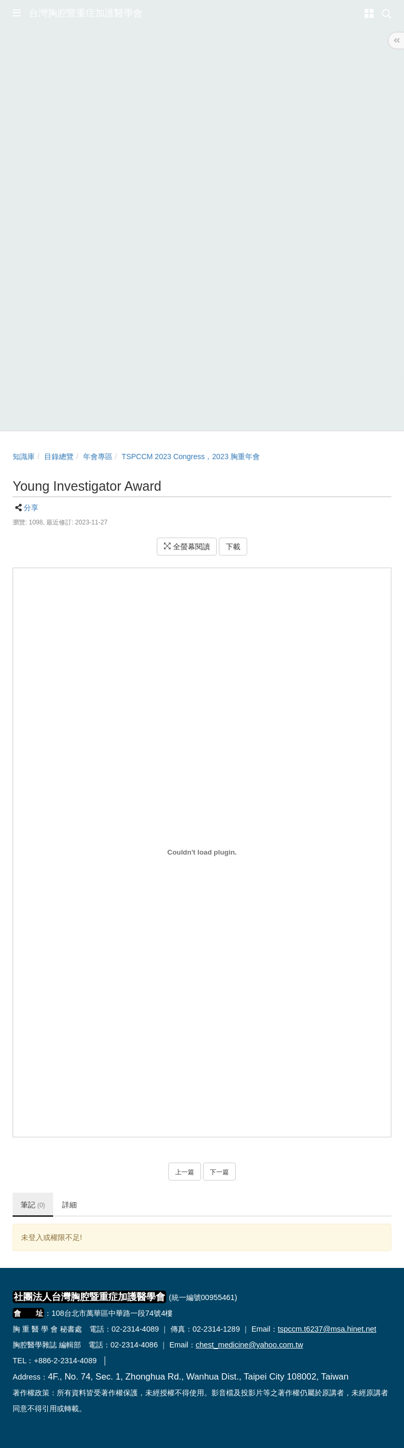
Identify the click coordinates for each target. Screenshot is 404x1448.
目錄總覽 (59, 456)
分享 (31, 507)
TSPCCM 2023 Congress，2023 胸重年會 (191, 456)
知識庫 (24, 456)
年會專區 (98, 456)
